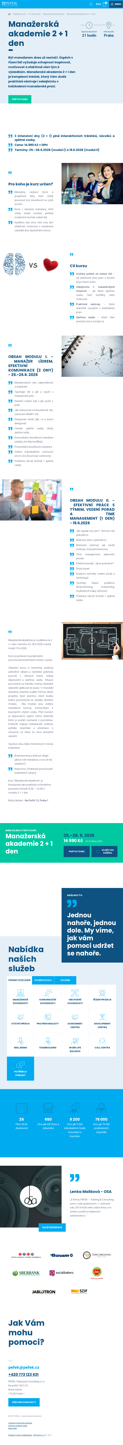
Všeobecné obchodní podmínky (20, 1423)
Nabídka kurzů (19, 14)
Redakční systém (15, 1435)
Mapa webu (12, 1428)
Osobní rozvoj (43, 980)
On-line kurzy (34, 14)
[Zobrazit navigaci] (116, 4)
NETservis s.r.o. (39, 1435)
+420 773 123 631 (23, 1374)
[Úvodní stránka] (9, 4)
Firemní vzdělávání (19, 980)
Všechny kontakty (24, 1402)
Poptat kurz (20, 99)
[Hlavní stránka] (9, 14)
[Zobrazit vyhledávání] (91, 4)
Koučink (65, 980)
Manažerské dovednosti (53, 14)
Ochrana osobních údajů (17, 1426)
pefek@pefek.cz (23, 1367)
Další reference (52, 1227)
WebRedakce (27, 1435)
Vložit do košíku (104, 851)
